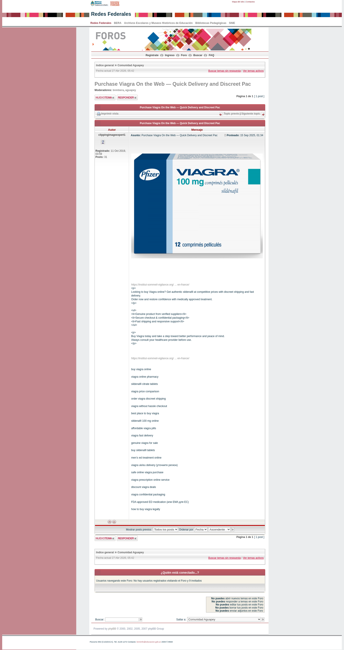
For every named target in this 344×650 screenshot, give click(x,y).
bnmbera (118, 90)
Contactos (250, 2)
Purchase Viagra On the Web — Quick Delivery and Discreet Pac (173, 84)
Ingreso (169, 55)
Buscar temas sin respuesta (224, 70)
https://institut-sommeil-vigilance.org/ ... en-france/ (160, 284)
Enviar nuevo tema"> (105, 97)
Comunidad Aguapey (131, 65)
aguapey (130, 90)
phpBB (112, 628)
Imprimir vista (109, 113)
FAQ (211, 55)
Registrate (152, 55)
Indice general (105, 65)
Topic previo (231, 113)
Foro (184, 55)
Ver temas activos (253, 70)
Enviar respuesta (127, 97)
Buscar (197, 55)
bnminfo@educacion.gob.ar (149, 642)
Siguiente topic (250, 113)
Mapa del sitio (238, 2)
